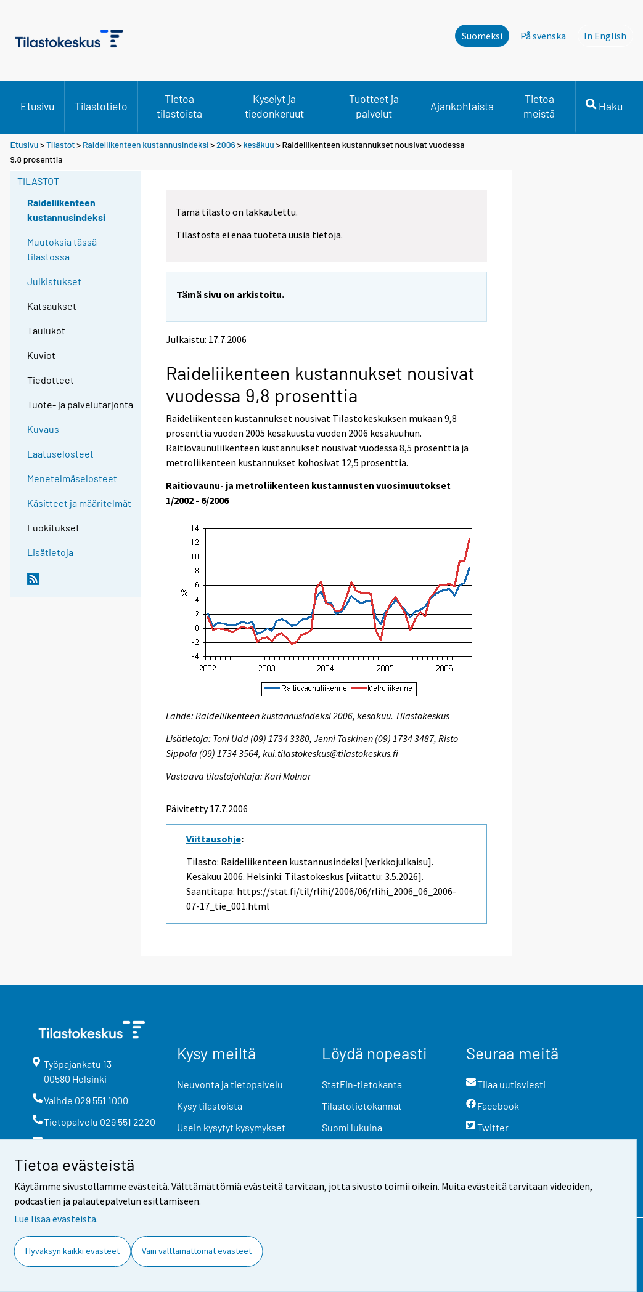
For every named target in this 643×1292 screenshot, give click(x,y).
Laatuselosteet (60, 453)
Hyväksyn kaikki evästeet (72, 1250)
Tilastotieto (101, 106)
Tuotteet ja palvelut (374, 106)
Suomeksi (482, 36)
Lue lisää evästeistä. (56, 1219)
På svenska (543, 36)
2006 (225, 144)
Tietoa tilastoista (179, 106)
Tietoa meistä (539, 106)
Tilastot (60, 144)
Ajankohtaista (462, 106)
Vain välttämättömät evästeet (197, 1250)
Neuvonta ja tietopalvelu (230, 1084)
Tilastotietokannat (362, 1106)
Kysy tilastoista (209, 1106)
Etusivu (37, 106)
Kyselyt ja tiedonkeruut (274, 106)
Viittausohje (213, 839)
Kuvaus (43, 429)
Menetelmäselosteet (72, 478)
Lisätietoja (50, 552)
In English (608, 35)
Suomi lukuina (352, 1127)
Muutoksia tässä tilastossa (62, 249)
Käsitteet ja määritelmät (79, 503)
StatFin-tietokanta (362, 1084)
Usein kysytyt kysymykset (231, 1127)
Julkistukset (54, 281)
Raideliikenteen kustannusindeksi (146, 144)
